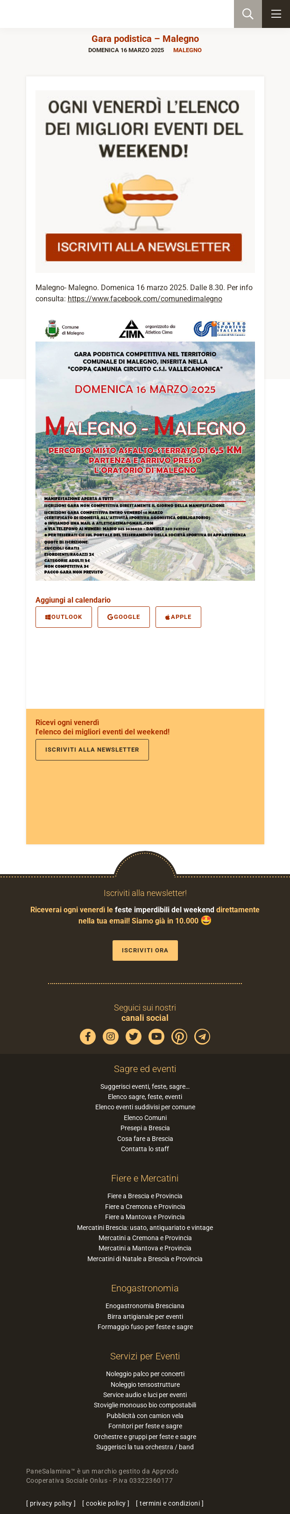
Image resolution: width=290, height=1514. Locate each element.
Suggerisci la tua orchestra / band (145, 1447)
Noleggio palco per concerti (145, 1374)
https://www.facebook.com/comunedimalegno (145, 298)
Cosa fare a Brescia (145, 1138)
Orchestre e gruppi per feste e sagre (145, 1436)
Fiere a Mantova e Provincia (145, 1217)
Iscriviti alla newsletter (92, 749)
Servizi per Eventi (145, 1356)
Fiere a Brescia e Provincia (145, 1196)
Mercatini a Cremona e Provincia (145, 1238)
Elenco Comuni (145, 1117)
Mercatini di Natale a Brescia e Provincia (145, 1259)
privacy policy (51, 1503)
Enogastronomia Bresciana (145, 1306)
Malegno (187, 50)
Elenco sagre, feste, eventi (145, 1096)
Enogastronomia (145, 1288)
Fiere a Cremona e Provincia (145, 1206)
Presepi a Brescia (145, 1128)
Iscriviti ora (145, 950)
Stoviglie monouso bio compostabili (145, 1405)
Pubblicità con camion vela (145, 1415)
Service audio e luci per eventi (145, 1395)
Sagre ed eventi (145, 1068)
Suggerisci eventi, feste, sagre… (145, 1086)
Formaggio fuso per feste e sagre (145, 1327)
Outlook (63, 616)
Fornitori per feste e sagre (145, 1426)
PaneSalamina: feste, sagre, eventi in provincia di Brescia (54, 14)
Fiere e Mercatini (145, 1178)
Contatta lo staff (145, 1149)
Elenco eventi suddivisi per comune (145, 1107)
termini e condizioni (170, 1503)
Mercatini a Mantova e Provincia (145, 1248)
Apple (178, 616)
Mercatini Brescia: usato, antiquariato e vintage (145, 1227)
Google (123, 616)
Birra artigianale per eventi (145, 1316)
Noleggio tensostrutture (145, 1384)
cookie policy (106, 1503)
